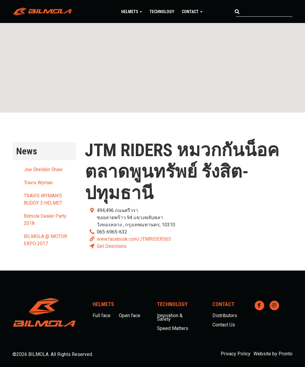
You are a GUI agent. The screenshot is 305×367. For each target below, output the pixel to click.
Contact (192, 11)
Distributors (224, 315)
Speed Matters (172, 328)
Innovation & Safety (170, 317)
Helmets (131, 11)
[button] (152, 62)
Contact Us (223, 325)
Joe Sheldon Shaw (43, 169)
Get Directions (112, 246)
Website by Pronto (272, 354)
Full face (102, 315)
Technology (162, 11)
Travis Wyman (38, 182)
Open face (129, 315)
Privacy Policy (235, 354)
